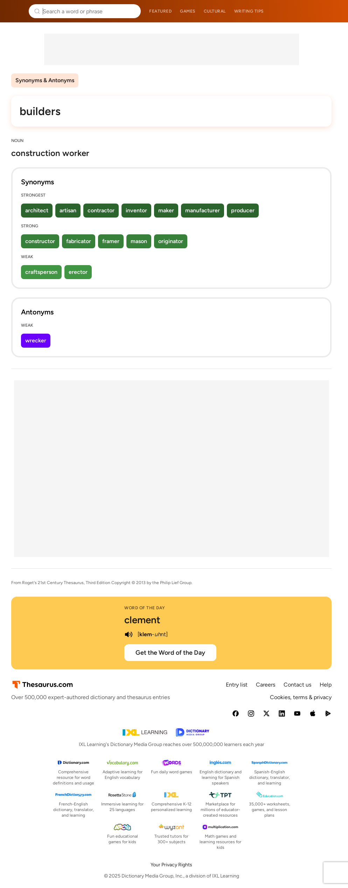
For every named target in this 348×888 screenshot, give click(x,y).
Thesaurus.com (15, 11)
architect (36, 210)
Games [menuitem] (187, 11)
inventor (136, 210)
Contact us (297, 684)
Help (326, 684)
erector (78, 272)
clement (142, 620)
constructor (40, 241)
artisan (68, 210)
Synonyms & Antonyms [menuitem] (44, 80)
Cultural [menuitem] (215, 11)
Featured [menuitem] (160, 11)
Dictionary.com (333, 11)
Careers (265, 684)
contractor (101, 210)
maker (166, 210)
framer (110, 241)
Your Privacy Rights (171, 865)
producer (243, 210)
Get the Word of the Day (170, 652)
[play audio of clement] (128, 634)
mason (139, 241)
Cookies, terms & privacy (301, 697)
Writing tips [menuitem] (249, 11)
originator (170, 241)
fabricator (78, 241)
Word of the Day (144, 607)
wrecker (35, 340)
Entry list (237, 684)
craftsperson (41, 272)
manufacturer (202, 210)
